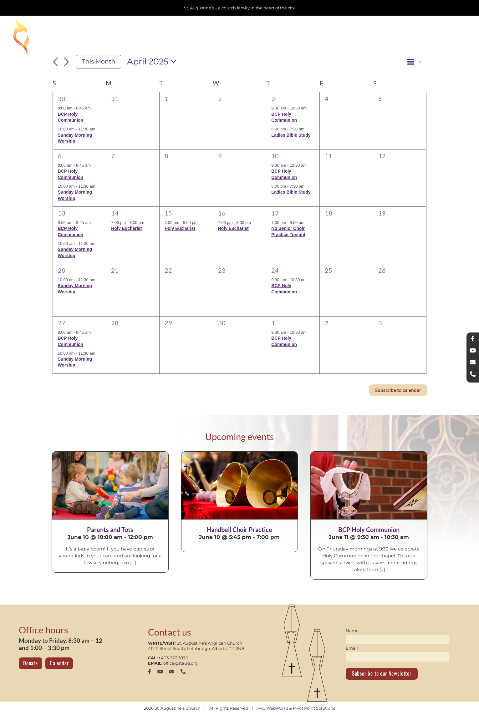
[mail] (171, 671)
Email (352, 648)
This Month (98, 61)
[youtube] (160, 671)
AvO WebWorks (272, 708)
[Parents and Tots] (110, 485)
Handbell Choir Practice (239, 529)
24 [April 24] (275, 270)
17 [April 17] (275, 213)
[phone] (183, 671)
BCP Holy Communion (369, 529)
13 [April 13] (61, 213)
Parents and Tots (110, 529)
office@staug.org (180, 663)
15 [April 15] (168, 213)
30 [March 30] (61, 98)
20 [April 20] (61, 270)
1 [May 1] (273, 323)
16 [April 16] (222, 213)
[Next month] (66, 62)
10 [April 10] (275, 156)
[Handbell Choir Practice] (239, 485)
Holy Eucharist (126, 228)
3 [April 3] (273, 98)
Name (352, 630)
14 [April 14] (115, 213)
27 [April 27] (61, 323)
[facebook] (149, 671)
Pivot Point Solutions (314, 708)
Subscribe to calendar (398, 390)
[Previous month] (55, 62)
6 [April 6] (60, 156)
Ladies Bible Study (290, 135)
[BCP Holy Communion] (369, 485)
